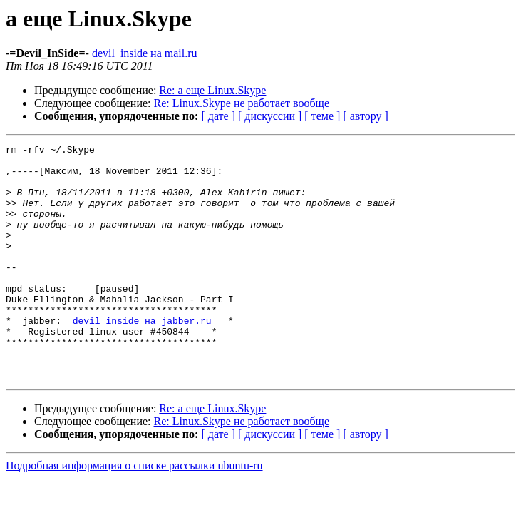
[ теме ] (322, 116)
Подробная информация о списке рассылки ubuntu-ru (134, 512)
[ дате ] (218, 116)
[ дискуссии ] (269, 116)
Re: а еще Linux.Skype (212, 90)
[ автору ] (365, 116)
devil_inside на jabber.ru (142, 356)
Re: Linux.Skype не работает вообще (242, 103)
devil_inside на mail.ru (144, 53)
